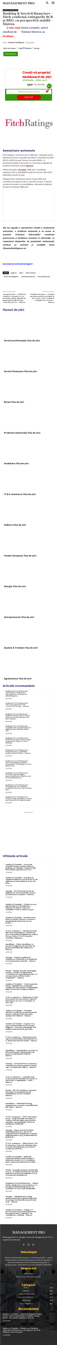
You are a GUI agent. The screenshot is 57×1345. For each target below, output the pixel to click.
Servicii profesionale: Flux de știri (22, 340)
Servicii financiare (10, 10)
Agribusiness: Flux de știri (18, 678)
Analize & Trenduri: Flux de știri (21, 647)
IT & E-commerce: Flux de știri (20, 494)
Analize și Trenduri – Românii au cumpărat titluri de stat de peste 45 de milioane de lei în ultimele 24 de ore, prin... (22, 880)
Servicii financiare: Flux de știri (20, 371)
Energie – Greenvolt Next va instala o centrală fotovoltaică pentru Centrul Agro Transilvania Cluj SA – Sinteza (21, 1065)
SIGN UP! (28, 97)
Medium (28, 48)
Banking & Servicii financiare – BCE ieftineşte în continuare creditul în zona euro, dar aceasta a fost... (18, 787)
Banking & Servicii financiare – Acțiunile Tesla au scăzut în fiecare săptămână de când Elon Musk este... (18, 728)
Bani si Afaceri (30, 273)
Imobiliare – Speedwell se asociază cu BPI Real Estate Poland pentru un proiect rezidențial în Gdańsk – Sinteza (22, 1053)
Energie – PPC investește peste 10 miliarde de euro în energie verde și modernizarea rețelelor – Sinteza (20, 893)
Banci (21, 273)
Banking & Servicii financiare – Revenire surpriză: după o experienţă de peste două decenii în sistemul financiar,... (18, 775)
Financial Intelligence (16, 42)
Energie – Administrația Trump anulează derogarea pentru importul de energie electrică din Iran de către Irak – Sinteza (21, 1199)
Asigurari (14, 273)
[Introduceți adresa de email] (28, 91)
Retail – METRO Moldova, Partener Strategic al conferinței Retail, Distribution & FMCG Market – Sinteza (21, 1093)
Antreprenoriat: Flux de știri (19, 617)
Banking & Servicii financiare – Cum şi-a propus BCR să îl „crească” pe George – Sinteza (17, 704)
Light (21, 48)
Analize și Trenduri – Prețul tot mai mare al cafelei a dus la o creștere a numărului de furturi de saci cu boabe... (20, 920)
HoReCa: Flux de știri (15, 524)
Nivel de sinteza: (9, 48)
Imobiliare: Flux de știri (16, 463)
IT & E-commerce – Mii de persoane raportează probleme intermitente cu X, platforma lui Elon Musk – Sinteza (21, 1039)
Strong (36, 48)
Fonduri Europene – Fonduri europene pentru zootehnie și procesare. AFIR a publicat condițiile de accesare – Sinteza (42, 298)
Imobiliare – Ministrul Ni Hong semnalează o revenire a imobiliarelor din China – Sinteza (22, 1105)
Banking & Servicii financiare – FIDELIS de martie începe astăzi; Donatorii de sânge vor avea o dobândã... (18, 740)
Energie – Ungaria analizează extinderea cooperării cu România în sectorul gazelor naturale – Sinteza (21, 959)
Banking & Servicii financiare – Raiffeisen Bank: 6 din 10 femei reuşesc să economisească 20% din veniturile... (17, 716)
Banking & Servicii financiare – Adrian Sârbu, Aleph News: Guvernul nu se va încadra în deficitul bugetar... (17, 693)
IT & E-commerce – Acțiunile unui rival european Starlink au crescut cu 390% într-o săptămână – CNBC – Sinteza (21, 1079)
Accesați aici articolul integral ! (18, 263)
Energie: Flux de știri (15, 586)
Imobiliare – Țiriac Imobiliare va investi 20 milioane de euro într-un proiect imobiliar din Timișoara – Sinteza (20, 947)
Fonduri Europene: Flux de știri (20, 555)
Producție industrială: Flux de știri (22, 432)
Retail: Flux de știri (14, 402)
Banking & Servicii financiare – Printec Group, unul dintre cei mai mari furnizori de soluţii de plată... (18, 798)
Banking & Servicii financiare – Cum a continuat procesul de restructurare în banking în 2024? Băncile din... (18, 763)
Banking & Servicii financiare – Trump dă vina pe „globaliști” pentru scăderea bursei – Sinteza (18, 751)
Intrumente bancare (28, 277)
